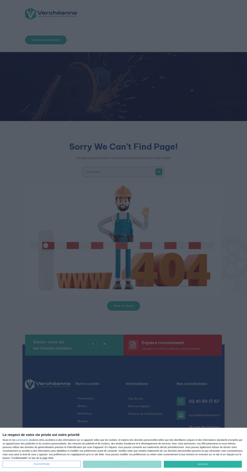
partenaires (22, 440)
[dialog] (123, 450)
